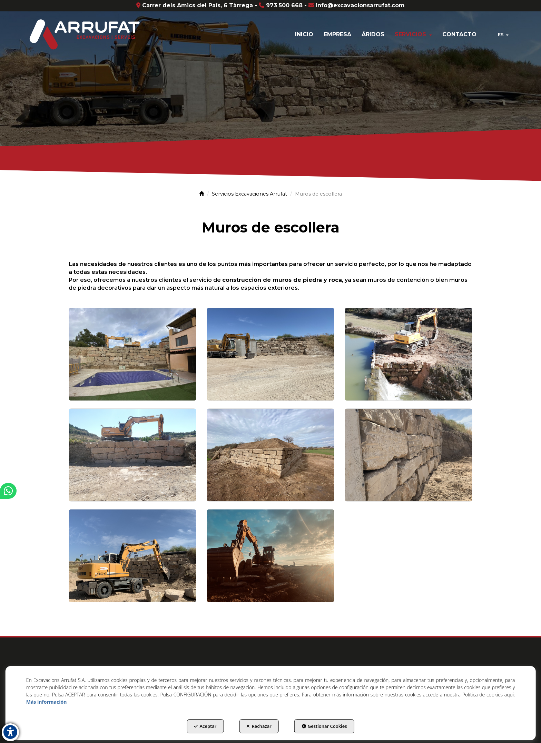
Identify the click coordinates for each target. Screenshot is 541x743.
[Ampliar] (132, 354)
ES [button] (503, 34)
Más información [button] (46, 702)
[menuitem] (304, 34)
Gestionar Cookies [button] (324, 726)
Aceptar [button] (205, 726)
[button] (84, 34)
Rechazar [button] (258, 726)
